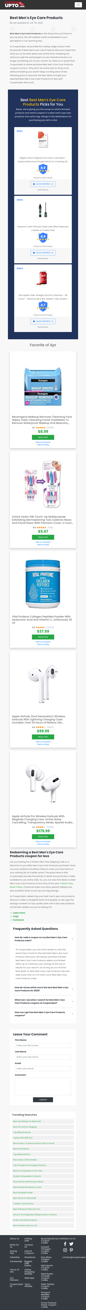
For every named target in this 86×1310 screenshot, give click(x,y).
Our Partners (14, 1279)
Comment (18, 919)
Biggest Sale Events (28, 1263)
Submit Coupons (29, 1252)
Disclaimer (30, 1257)
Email (18, 1063)
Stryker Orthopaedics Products (27, 1176)
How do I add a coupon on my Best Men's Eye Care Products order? (41, 939)
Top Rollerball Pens (21, 1154)
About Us (14, 1238)
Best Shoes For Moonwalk (24, 1198)
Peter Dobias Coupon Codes (47, 1286)
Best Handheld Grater (23, 1192)
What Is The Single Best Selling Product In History (35, 1214)
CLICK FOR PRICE (43, 184)
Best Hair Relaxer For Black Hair (27, 1121)
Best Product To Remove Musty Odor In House (33, 1143)
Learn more (19, 912)
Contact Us (29, 1245)
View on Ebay (43, 444)
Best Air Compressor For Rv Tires (27, 1170)
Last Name (20, 1051)
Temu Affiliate (28, 1285)
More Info (43, 437)
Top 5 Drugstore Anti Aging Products (29, 1165)
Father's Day (66, 883)
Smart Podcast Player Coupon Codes (48, 1304)
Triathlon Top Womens (23, 1203)
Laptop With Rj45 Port (22, 1137)
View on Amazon (43, 442)
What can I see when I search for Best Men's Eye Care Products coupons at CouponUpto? (40, 1001)
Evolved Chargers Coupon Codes (46, 1250)
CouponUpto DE (16, 1285)
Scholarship (16, 1261)
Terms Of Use (14, 1270)
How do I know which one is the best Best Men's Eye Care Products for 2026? (41, 989)
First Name (21, 1040)
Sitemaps (29, 1277)
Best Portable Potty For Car (25, 1225)
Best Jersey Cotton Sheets (25, 1159)
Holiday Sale (28, 1239)
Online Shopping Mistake (30, 1271)
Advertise (15, 1257)
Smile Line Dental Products (25, 1220)
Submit (43, 1099)
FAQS (16, 916)
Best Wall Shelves (21, 1148)
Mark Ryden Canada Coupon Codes (47, 1277)
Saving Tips (13, 1252)
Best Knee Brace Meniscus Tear (27, 1187)
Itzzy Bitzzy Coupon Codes (46, 1259)
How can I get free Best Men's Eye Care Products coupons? (40, 1014)
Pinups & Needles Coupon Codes (45, 1295)
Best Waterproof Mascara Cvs (26, 1209)
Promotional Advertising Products (28, 1181)
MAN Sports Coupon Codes (47, 1267)
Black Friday (16, 887)
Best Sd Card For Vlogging (25, 1127)
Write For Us (14, 1245)
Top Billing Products (22, 1132)
